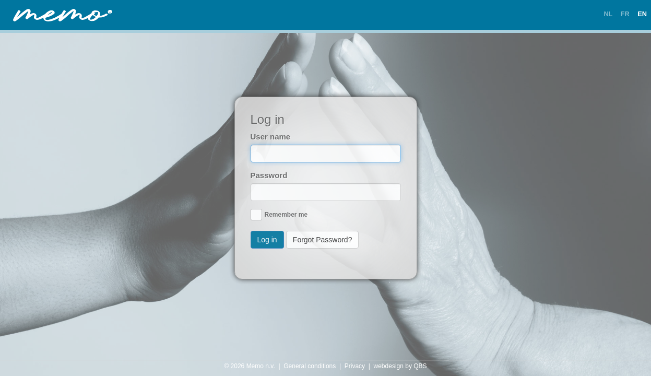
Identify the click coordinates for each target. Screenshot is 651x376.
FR (625, 14)
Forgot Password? (322, 240)
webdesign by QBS (400, 366)
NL (607, 14)
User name (271, 136)
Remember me (286, 214)
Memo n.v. (260, 366)
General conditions (309, 366)
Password (269, 175)
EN (642, 14)
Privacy (355, 366)
